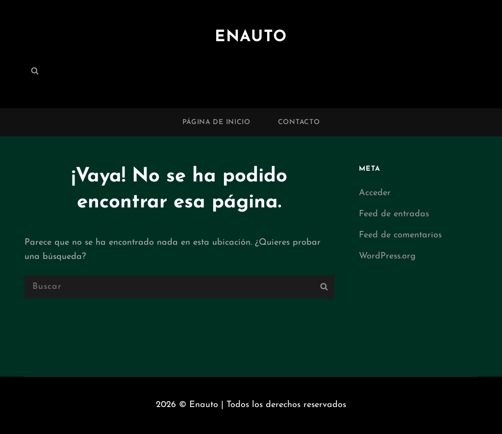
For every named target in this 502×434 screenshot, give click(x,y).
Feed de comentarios (400, 235)
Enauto (251, 37)
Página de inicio (216, 122)
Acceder (375, 193)
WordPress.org (387, 256)
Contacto (299, 122)
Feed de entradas (394, 214)
